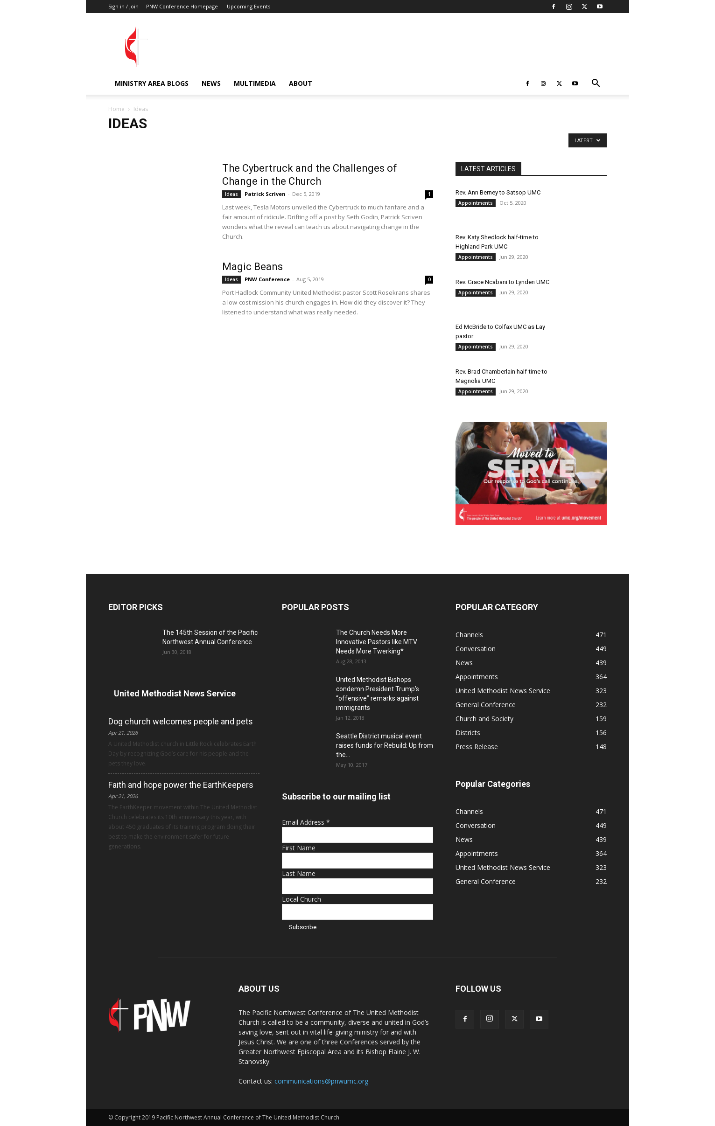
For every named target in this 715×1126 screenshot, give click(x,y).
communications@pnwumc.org (321, 1081)
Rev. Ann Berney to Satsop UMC (498, 192)
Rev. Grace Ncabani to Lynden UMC (502, 281)
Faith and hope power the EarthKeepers (180, 785)
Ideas (231, 194)
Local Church (301, 899)
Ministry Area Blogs (152, 83)
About (300, 83)
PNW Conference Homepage (182, 6)
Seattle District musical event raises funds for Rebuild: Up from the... (384, 745)
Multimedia (255, 83)
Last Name (298, 873)
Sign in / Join (123, 6)
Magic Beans (252, 266)
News (211, 83)
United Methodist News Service (175, 693)
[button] (595, 84)
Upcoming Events (248, 6)
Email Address (306, 822)
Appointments (475, 203)
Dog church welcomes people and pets (180, 721)
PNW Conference (267, 279)
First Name (298, 847)
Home (116, 109)
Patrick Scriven (265, 193)
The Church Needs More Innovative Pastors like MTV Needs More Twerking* (376, 642)
